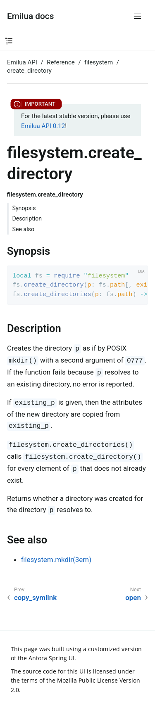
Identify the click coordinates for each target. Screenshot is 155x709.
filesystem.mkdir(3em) (56, 559)
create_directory (29, 70)
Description (27, 218)
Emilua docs (30, 16)
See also (23, 229)
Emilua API (22, 62)
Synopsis (24, 208)
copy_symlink (35, 597)
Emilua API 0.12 (43, 126)
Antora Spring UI (51, 658)
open (133, 597)
